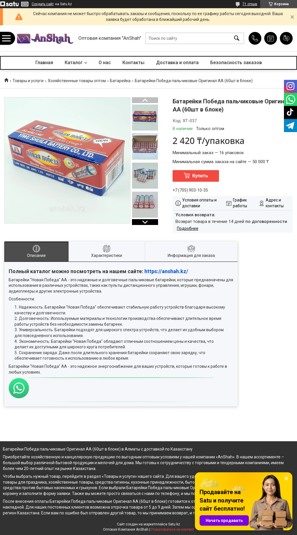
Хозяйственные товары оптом (77, 80)
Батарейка (120, 80)
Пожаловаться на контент (172, 529)
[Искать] (237, 38)
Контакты (133, 62)
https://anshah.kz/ (166, 271)
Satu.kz (174, 524)
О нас (105, 62)
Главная (44, 62)
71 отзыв (249, 4)
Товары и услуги (28, 80)
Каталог (74, 62)
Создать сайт (43, 4)
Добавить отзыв (286, 38)
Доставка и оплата (177, 62)
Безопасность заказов (236, 62)
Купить (200, 176)
